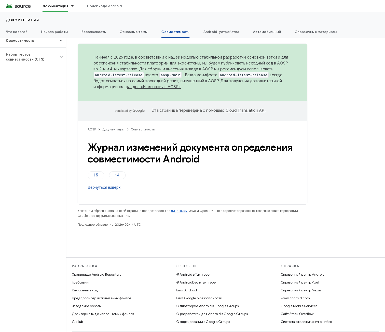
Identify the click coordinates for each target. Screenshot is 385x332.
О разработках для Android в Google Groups (212, 314)
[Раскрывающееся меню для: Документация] (74, 6)
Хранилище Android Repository (96, 274)
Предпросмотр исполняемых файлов (101, 298)
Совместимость (143, 129)
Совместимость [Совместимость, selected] (175, 32)
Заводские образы (86, 306)
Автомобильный (267, 32)
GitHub (77, 321)
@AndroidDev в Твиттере (196, 282)
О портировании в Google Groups (203, 321)
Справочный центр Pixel (300, 282)
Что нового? (16, 32)
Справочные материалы (316, 32)
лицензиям (179, 211)
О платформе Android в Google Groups (207, 306)
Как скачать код (85, 290)
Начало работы (54, 32)
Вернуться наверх (104, 187)
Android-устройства (221, 32)
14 (117, 175)
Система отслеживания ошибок (306, 321)
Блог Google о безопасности (199, 298)
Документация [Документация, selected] (55, 6)
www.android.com (295, 298)
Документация (22, 20)
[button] (29, 41)
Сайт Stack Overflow (297, 314)
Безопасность (94, 32)
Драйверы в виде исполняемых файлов (103, 314)
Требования (81, 282)
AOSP (92, 129)
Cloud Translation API (245, 110)
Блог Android (186, 290)
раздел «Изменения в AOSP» (153, 86)
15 (96, 175)
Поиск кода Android (104, 6)
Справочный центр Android (303, 274)
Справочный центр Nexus (301, 290)
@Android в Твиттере (192, 274)
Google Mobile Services (299, 306)
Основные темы (134, 32)
